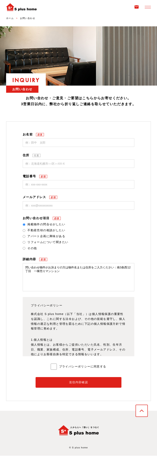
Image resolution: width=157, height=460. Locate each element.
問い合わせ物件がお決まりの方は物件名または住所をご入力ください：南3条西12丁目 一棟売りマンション (78, 279)
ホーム (10, 18)
